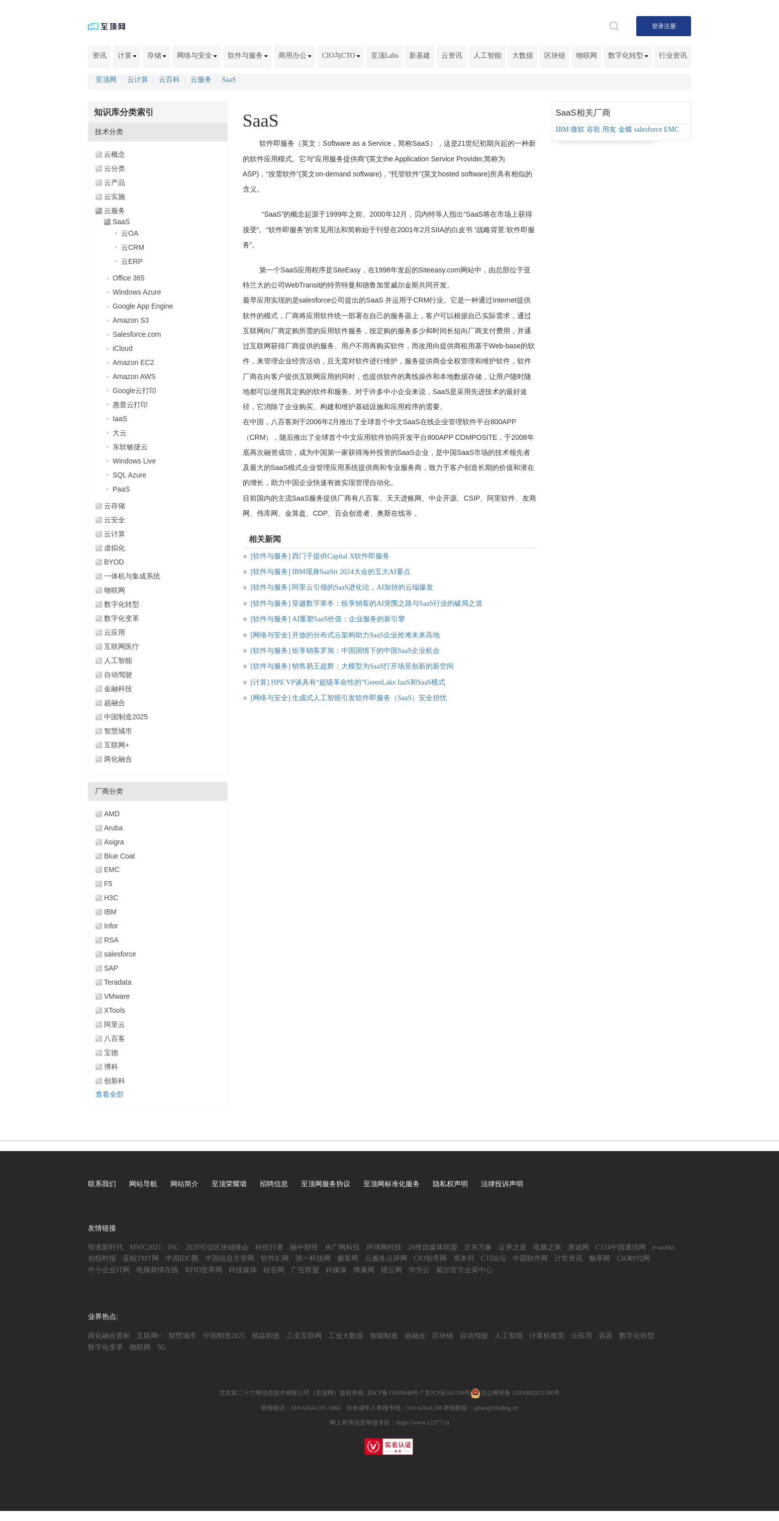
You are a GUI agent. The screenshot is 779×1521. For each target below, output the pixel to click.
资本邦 (463, 1258)
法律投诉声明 (502, 1184)
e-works (663, 1247)
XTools (114, 1010)
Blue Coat (119, 856)
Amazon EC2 (133, 362)
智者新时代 (105, 1247)
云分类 (114, 168)
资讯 (99, 55)
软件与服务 (248, 55)
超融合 (114, 703)
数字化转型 (628, 55)
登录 (658, 26)
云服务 (201, 79)
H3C (111, 898)
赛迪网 (578, 1247)
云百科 (169, 79)
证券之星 (513, 1247)
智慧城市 (118, 731)
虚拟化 (114, 548)
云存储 (114, 506)
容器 (606, 1336)
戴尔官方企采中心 (464, 1270)
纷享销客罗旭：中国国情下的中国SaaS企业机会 (366, 650)
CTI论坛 (494, 1258)
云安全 (114, 520)
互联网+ (116, 745)
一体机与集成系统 (132, 576)
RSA (111, 940)
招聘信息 (274, 1184)
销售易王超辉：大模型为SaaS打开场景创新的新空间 (373, 666)
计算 (127, 55)
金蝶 (625, 129)
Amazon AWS (134, 376)
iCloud (123, 348)
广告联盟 (305, 1270)
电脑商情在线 (157, 1270)
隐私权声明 (450, 1184)
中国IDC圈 (182, 1258)
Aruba (113, 828)
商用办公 (295, 55)
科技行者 (269, 1247)
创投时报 (102, 1258)
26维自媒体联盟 (432, 1247)
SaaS (229, 79)
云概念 (114, 154)
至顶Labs (385, 55)
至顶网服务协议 (325, 1184)
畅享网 (599, 1258)
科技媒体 (243, 1270)
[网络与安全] (270, 635)
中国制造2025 (126, 717)
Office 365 (129, 278)
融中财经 (304, 1247)
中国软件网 (530, 1258)
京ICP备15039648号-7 (395, 1392)
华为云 (419, 1270)
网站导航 (143, 1184)
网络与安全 (197, 55)
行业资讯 (673, 55)
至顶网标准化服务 (391, 1184)
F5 (108, 884)
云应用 (114, 632)
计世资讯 (568, 1258)
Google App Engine (143, 306)
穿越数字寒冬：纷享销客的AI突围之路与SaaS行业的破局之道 (387, 603)
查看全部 (109, 1094)
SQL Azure (129, 475)
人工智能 (487, 55)
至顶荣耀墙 (229, 1184)
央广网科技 (342, 1247)
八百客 (114, 1038)
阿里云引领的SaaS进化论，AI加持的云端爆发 (362, 587)
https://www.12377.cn (422, 1422)
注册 (670, 26)
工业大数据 (345, 1336)
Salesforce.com (137, 334)
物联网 (586, 55)
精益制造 (266, 1336)
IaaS (120, 419)
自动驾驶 (118, 675)
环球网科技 (384, 1247)
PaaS (121, 489)
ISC (173, 1247)
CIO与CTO (341, 55)
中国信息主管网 (229, 1258)
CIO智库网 (430, 1258)
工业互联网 (304, 1336)
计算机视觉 (546, 1336)
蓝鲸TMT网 (141, 1258)
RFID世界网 (203, 1270)
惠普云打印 (130, 405)
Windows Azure (137, 292)
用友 (609, 129)
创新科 (114, 1081)
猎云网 (391, 1270)
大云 (120, 433)
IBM (110, 912)
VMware (117, 996)
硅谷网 (273, 1270)
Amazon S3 (131, 320)
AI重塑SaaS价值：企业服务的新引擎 (348, 619)
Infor (111, 926)
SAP (111, 968)
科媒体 (336, 1270)
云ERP (132, 261)
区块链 (554, 55)
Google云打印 (134, 391)
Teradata (117, 982)
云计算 (137, 79)
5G (161, 1347)
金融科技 (118, 689)
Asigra (114, 842)
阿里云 (114, 1024)
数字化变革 (121, 618)
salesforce (120, 954)
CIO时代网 (633, 1258)
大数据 (522, 55)
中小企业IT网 (109, 1270)
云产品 (114, 182)
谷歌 (594, 129)
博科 (111, 1067)
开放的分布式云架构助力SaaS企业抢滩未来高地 (366, 635)
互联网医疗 (121, 646)
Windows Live (134, 461)
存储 (156, 55)
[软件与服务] (270, 556)
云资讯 (451, 55)
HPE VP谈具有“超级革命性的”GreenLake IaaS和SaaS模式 (358, 682)
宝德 (111, 1053)
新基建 (419, 55)
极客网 (347, 1258)
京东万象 (478, 1247)
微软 (577, 129)
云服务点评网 (386, 1258)
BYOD (114, 562)
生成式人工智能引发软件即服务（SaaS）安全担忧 (369, 698)
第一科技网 (313, 1258)
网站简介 (184, 1184)
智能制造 (384, 1336)
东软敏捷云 (130, 447)
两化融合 (118, 759)
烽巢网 (363, 1270)
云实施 (114, 197)
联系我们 (102, 1184)
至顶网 (106, 79)
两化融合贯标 (109, 1336)
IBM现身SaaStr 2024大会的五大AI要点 (351, 572)
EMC (112, 870)
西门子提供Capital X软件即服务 (341, 556)
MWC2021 (145, 1247)
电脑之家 (547, 1247)
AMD (112, 814)
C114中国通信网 (621, 1247)
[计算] (260, 682)
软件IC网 (275, 1258)
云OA (129, 233)
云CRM (132, 247)
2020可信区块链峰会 (217, 1247)
